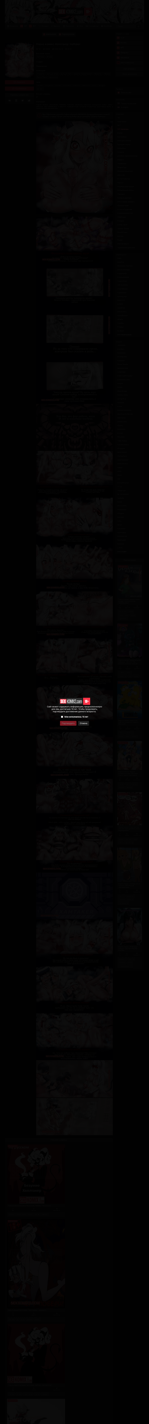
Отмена (83, 723)
